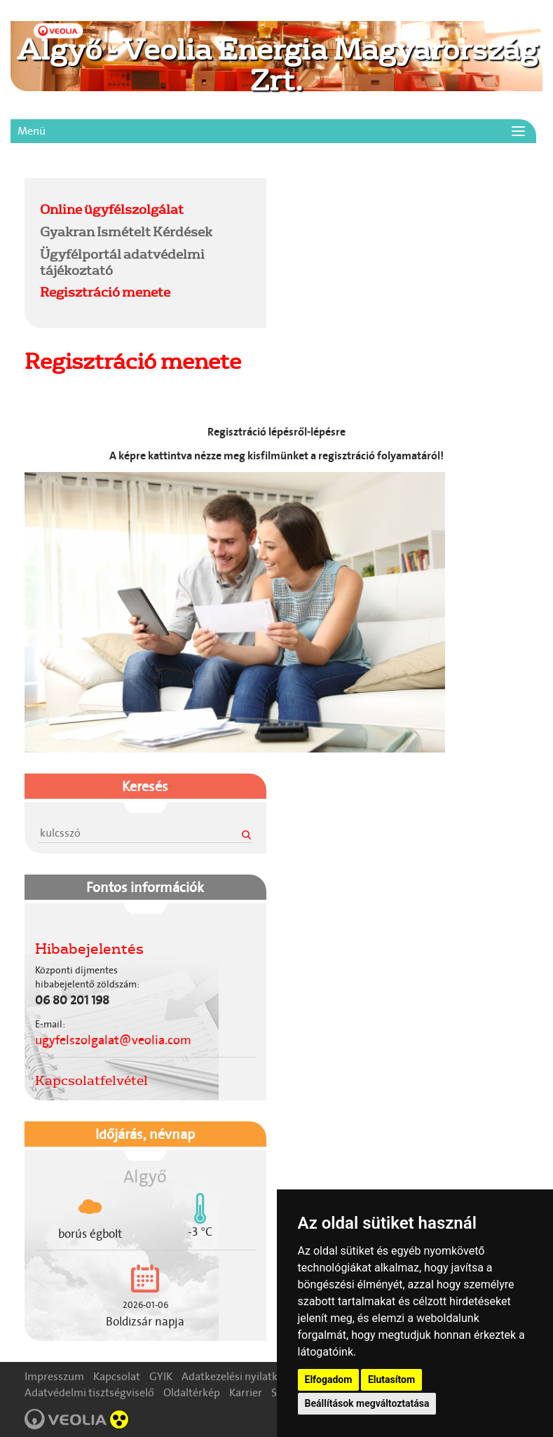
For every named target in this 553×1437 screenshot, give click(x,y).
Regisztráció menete (105, 292)
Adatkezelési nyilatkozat (240, 1376)
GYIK (160, 1376)
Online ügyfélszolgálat (112, 209)
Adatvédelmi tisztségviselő (89, 1392)
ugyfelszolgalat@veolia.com (113, 1040)
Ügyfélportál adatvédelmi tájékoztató (122, 262)
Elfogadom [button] (329, 1379)
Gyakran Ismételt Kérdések (126, 231)
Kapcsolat (116, 1376)
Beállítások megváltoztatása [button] (367, 1403)
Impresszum (54, 1376)
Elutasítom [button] (391, 1379)
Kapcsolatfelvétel (91, 1080)
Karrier (245, 1392)
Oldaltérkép (191, 1392)
